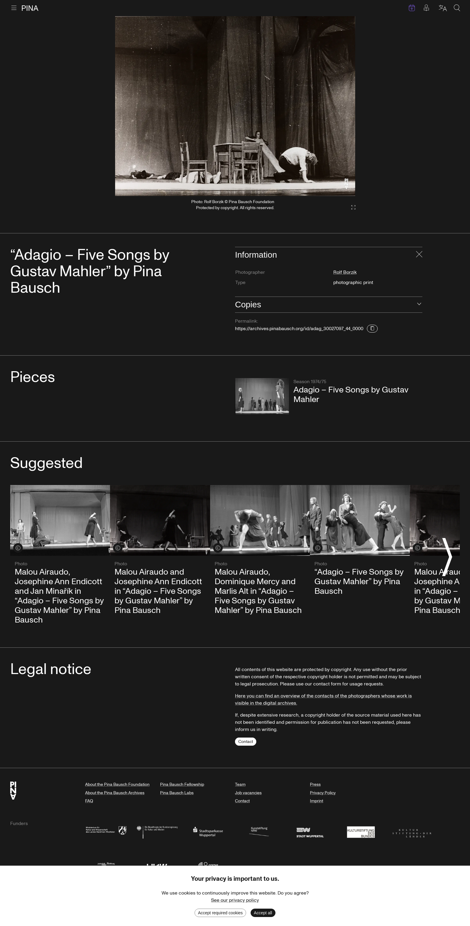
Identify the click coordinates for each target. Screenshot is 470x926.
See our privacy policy (235, 900)
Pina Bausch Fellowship (182, 784)
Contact (245, 741)
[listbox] (235, 106)
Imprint (316, 801)
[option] (235, 106)
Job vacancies (248, 793)
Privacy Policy (323, 793)
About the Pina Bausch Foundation (117, 784)
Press (315, 784)
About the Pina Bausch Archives (114, 793)
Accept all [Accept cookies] (263, 912)
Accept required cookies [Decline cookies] (220, 912)
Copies (248, 304)
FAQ (89, 801)
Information (256, 254)
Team (240, 784)
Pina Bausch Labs (177, 793)
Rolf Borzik (345, 272)
